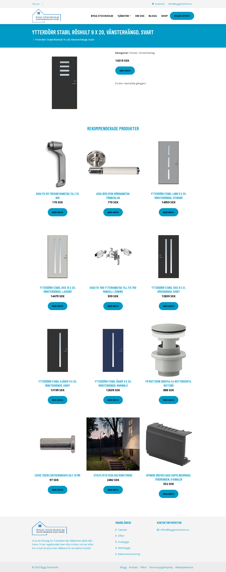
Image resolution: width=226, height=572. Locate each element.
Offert (121, 535)
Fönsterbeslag (147, 52)
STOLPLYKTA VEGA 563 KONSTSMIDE (113, 474)
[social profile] (42, 4)
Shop (164, 15)
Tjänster (122, 529)
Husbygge (123, 541)
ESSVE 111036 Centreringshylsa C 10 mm (57, 474)
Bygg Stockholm (102, 15)
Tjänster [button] (123, 15)
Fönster (133, 52)
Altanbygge (124, 547)
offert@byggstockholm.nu (179, 3)
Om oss (139, 15)
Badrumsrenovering (129, 553)
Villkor (143, 566)
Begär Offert (182, 15)
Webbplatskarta (184, 566)
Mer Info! (125, 69)
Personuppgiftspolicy (161, 566)
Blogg (153, 15)
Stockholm (159, 3)
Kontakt (133, 566)
